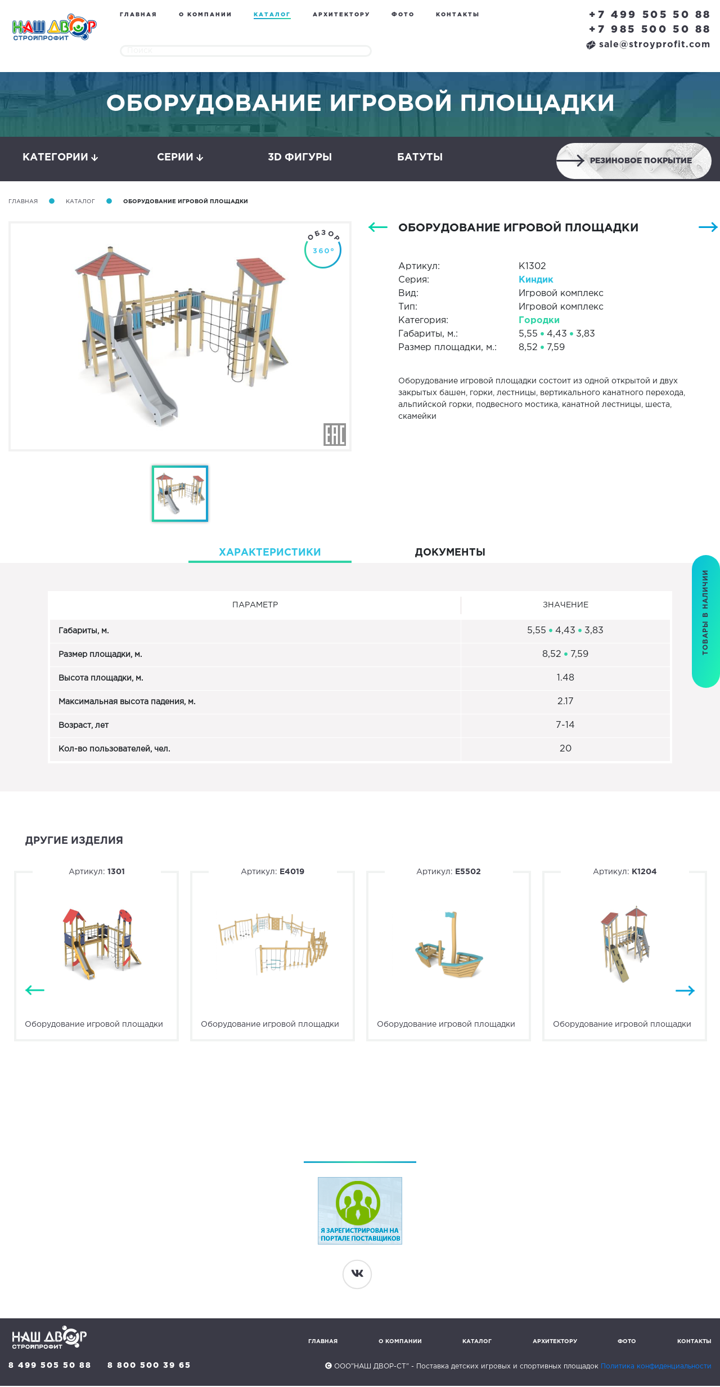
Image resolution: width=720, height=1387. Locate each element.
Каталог (272, 14)
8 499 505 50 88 (50, 1366)
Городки (539, 321)
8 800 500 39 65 (150, 1366)
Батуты (420, 158)
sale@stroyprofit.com (648, 45)
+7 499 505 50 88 (650, 15)
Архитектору (341, 14)
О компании (205, 14)
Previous (34, 992)
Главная (138, 14)
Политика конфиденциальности (656, 1367)
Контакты (458, 14)
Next (685, 992)
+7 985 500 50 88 (650, 29)
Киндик (536, 281)
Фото (403, 14)
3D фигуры (300, 158)
